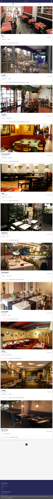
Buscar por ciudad (4, 493)
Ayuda (2, 489)
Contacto (2, 487)
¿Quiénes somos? (4, 484)
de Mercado (10, 157)
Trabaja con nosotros (4, 486)
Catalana (9, 78)
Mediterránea (9, 118)
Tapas (8, 236)
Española (3, 118)
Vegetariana (4, 39)
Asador (9, 39)
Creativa (9, 394)
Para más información (9, 497)
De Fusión (10, 197)
